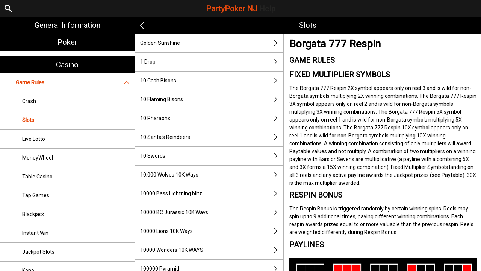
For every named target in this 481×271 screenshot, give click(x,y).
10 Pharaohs (211, 118)
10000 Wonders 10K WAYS (211, 250)
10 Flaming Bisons (211, 99)
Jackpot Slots (38, 252)
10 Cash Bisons (211, 81)
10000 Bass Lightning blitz (211, 193)
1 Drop (211, 62)
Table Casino (37, 177)
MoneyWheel (37, 158)
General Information (67, 25)
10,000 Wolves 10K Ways (211, 175)
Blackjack (33, 214)
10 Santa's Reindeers (211, 137)
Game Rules (75, 82)
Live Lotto (33, 139)
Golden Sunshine (211, 43)
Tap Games (35, 195)
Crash (29, 101)
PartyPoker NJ (240, 8)
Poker (67, 42)
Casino (67, 64)
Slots (28, 120)
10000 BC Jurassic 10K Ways (211, 212)
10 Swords (211, 156)
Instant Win (35, 233)
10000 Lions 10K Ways (211, 231)
